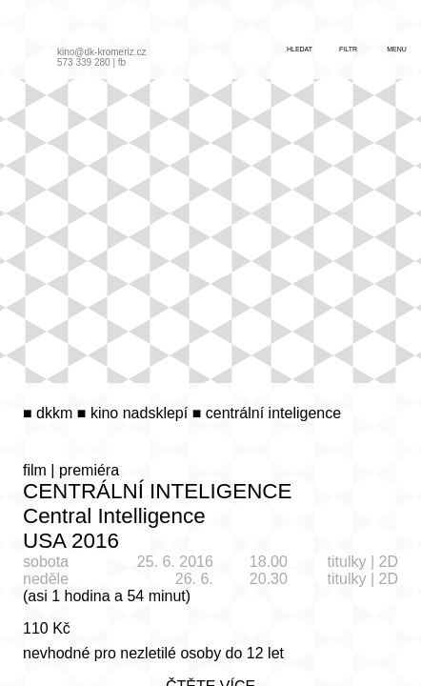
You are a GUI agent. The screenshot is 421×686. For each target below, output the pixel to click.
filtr (348, 49)
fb (122, 62)
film (35, 470)
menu (397, 49)
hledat (299, 49)
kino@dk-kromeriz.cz (102, 52)
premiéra (89, 470)
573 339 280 (83, 62)
